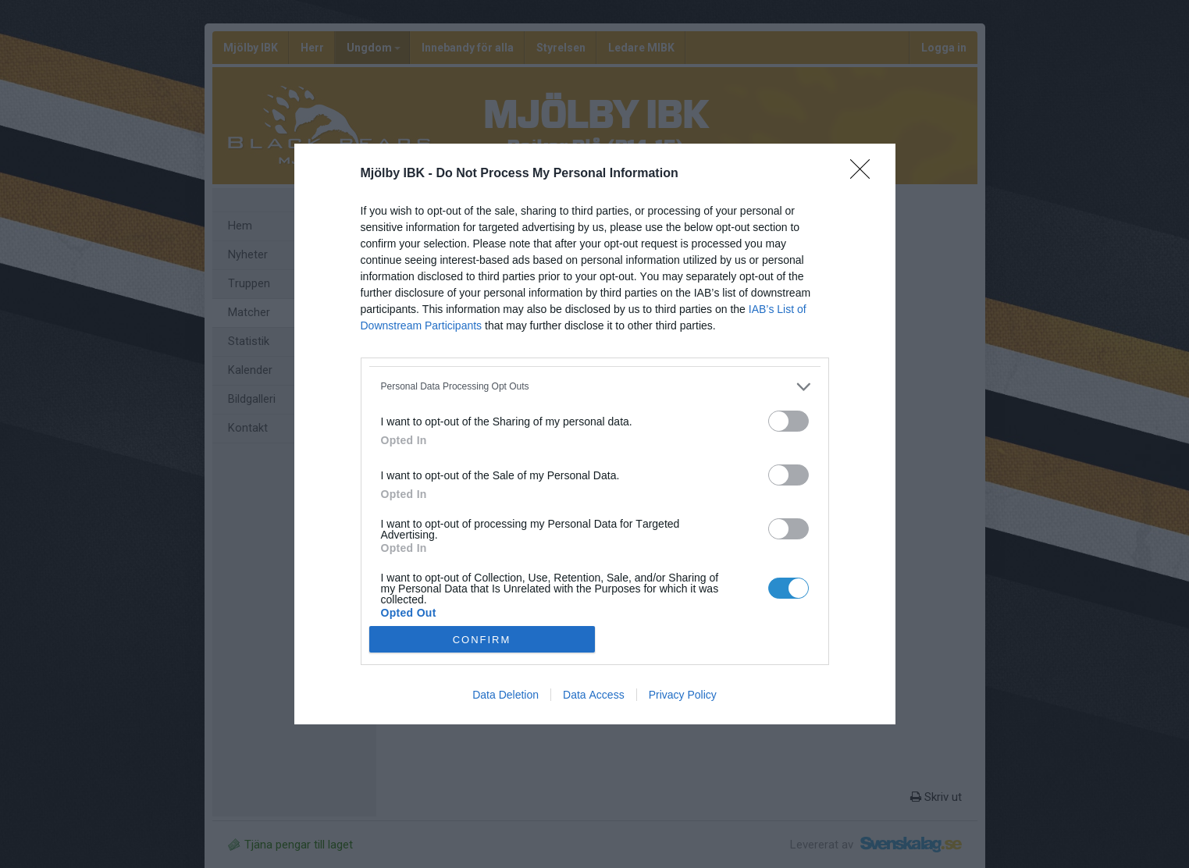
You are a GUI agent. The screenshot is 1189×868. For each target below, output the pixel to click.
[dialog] (594, 434)
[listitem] (595, 387)
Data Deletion (505, 694)
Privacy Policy (683, 694)
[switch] (788, 421)
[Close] (865, 174)
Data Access (594, 694)
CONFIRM (482, 639)
